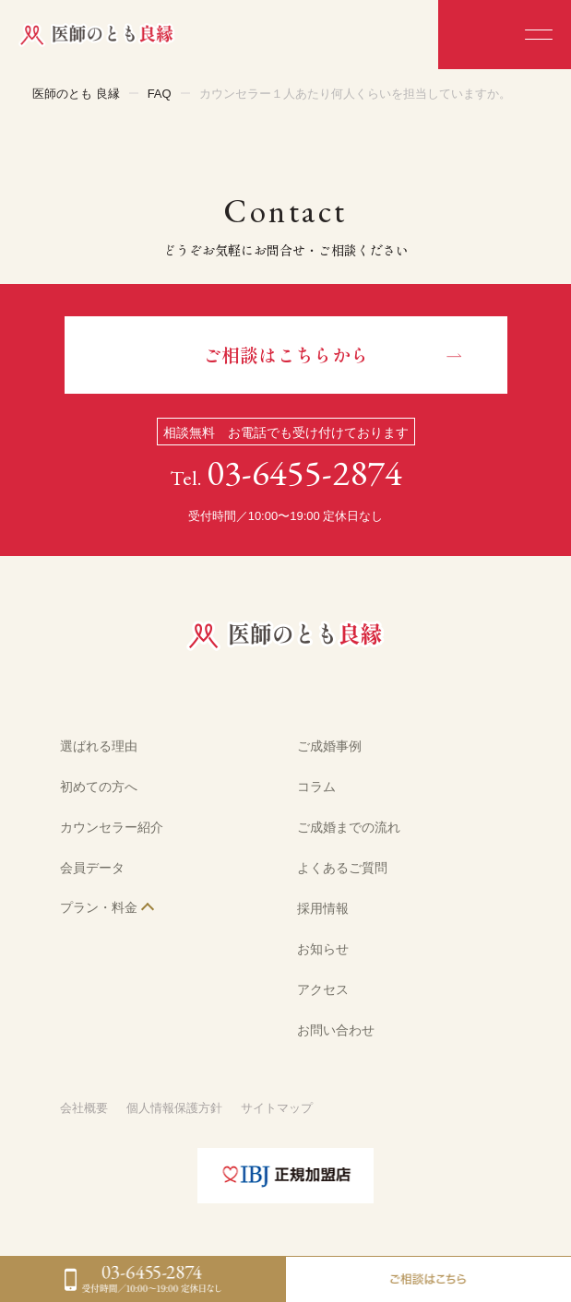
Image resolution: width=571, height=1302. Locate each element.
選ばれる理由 (98, 746)
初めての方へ (98, 786)
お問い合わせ (336, 1030)
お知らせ (323, 948)
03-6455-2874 (304, 472)
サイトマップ (277, 1108)
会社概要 (84, 1108)
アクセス (323, 989)
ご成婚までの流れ (348, 827)
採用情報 (323, 908)
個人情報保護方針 (174, 1108)
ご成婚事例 (329, 746)
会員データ (92, 867)
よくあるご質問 (342, 867)
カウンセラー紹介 (111, 827)
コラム (316, 786)
